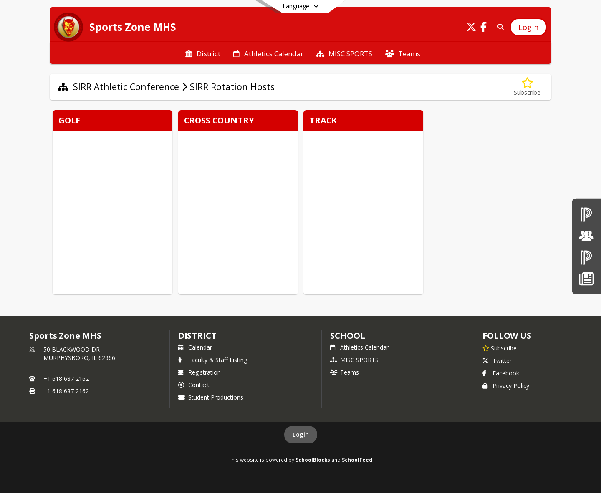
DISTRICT (197, 335)
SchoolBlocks (312, 459)
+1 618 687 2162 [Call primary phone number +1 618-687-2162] (66, 378)
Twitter (497, 361)
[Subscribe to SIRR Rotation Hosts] (527, 86)
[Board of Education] (586, 236)
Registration (199, 372)
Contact (194, 385)
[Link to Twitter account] (471, 28)
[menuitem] (203, 53)
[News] (586, 278)
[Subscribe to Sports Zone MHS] (499, 347)
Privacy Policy (505, 386)
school (347, 335)
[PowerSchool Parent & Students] (586, 257)
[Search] (499, 27)
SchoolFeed (357, 459)
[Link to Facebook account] (483, 28)
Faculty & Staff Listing (212, 360)
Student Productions (210, 397)
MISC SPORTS (354, 360)
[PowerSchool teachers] (586, 214)
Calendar (195, 347)
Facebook (500, 373)
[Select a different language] (300, 6)
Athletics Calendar (359, 347)
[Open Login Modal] (528, 27)
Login (301, 434)
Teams (344, 372)
